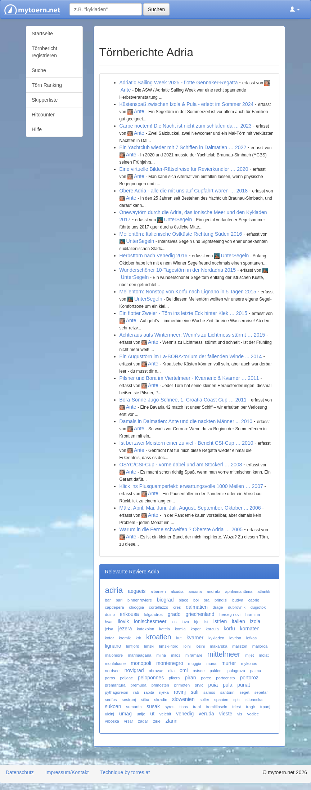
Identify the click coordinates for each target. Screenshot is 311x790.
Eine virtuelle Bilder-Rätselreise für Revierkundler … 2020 (184, 169)
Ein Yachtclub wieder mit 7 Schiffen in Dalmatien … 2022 (183, 147)
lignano (113, 646)
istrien (220, 621)
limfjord (132, 646)
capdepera (114, 607)
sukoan (113, 706)
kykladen (216, 638)
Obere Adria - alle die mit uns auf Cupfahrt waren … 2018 (184, 191)
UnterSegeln (178, 219)
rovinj (180, 692)
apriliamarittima (239, 591)
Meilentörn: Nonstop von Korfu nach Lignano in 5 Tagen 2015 (188, 291)
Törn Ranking (47, 85)
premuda (139, 685)
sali (194, 692)
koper (196, 629)
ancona (195, 591)
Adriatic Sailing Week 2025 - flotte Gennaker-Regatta (179, 82)
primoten (182, 685)
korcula (212, 629)
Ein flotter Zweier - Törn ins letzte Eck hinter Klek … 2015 (183, 313)
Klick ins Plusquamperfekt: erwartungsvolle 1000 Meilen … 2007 (191, 486)
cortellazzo (158, 607)
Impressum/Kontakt (67, 772)
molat (264, 655)
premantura (115, 685)
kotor (109, 638)
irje (196, 622)
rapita (149, 692)
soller (204, 699)
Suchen (156, 9)
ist (206, 622)
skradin (160, 699)
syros (170, 707)
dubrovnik (236, 607)
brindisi (221, 600)
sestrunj (129, 699)
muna (211, 663)
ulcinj (109, 714)
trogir (250, 707)
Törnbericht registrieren (44, 51)
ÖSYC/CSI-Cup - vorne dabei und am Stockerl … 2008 (181, 464)
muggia (195, 663)
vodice (253, 714)
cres (177, 607)
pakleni (215, 671)
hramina (252, 614)
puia (213, 685)
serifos (111, 699)
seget (244, 692)
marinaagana (139, 655)
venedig (185, 713)
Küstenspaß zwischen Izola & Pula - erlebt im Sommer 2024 (187, 104)
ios (173, 622)
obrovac (156, 671)
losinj (200, 646)
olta (171, 671)
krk (138, 638)
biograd (165, 600)
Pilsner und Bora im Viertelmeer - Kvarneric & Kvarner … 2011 (189, 378)
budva (237, 600)
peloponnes (151, 677)
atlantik (263, 591)
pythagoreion (117, 692)
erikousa (129, 614)
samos (209, 692)
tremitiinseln (216, 707)
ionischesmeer (150, 621)
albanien (158, 591)
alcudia (177, 591)
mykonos (249, 663)
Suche (39, 70)
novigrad (134, 670)
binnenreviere (139, 600)
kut (179, 638)
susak (153, 706)
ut (152, 713)
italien (238, 621)
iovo (185, 622)
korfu (229, 628)
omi (184, 670)
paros (110, 678)
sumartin (134, 707)
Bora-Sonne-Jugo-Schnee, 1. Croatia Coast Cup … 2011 (183, 400)
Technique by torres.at (125, 772)
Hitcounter (43, 114)
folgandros (153, 614)
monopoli (141, 663)
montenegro (169, 663)
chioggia (136, 607)
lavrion (235, 638)
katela (164, 629)
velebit (165, 714)
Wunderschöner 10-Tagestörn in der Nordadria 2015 (178, 270)
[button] (294, 9)
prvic (199, 685)
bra (206, 600)
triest (236, 707)
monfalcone (115, 663)
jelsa (109, 629)
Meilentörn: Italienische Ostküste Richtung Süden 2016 (181, 234)
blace (183, 600)
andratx (213, 591)
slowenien (183, 699)
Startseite (42, 33)
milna (161, 655)
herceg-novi (229, 614)
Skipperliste (45, 100)
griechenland (199, 614)
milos (175, 655)
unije (141, 714)
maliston (239, 646)
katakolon (145, 629)
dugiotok (258, 607)
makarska (218, 646)
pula (227, 685)
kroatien (158, 637)
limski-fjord (168, 646)
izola (255, 621)
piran (190, 677)
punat (243, 685)
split (236, 699)
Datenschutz (20, 772)
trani (197, 707)
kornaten (250, 628)
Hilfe (37, 129)
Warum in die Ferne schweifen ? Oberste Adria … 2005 (181, 529)
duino (110, 614)
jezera (125, 628)
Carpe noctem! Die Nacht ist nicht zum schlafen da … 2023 (186, 126)
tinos (183, 707)
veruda (206, 713)
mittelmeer (223, 654)
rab (136, 692)
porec (206, 678)
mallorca (259, 646)
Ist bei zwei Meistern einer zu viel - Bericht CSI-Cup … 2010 (186, 443)
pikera (174, 678)
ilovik (123, 621)
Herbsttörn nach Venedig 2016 (154, 255)
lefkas (251, 638)
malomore (114, 655)
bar (108, 600)
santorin (227, 692)
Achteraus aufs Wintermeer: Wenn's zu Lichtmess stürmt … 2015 (192, 335)
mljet (249, 655)
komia (180, 629)
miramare (193, 655)
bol (196, 600)
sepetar (261, 692)
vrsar (128, 721)
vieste (226, 713)
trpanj (265, 707)
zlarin (171, 721)
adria (114, 590)
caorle (253, 600)
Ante (126, 90)
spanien (221, 699)
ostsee (199, 671)
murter (228, 663)
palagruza (236, 671)
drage (218, 607)
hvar (109, 622)
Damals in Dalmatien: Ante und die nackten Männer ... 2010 (186, 421)
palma (255, 671)
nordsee (112, 671)
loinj (187, 646)
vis (239, 714)
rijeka (164, 692)
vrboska (112, 721)
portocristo (225, 678)
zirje (157, 721)
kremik (125, 638)
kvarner (194, 637)
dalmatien (197, 607)
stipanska (253, 699)
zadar (143, 721)
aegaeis (136, 591)
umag (125, 713)
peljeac (126, 678)
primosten (160, 685)
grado (174, 614)
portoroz (249, 677)
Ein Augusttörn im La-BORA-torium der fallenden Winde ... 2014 (191, 356)
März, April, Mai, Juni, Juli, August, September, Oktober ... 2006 (190, 508)
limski (149, 646)
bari (119, 600)
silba (145, 699)
